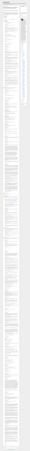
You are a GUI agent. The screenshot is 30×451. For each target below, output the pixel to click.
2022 (22, 46)
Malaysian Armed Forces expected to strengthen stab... (23, 79)
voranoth (5, 195)
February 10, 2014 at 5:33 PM (7, 163)
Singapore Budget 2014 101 (23, 65)
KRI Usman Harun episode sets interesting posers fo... (23, 88)
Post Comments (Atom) (12, 449)
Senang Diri (6, 2)
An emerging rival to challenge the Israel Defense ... (23, 96)
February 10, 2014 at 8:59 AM (7, 91)
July (22, 56)
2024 (22, 44)
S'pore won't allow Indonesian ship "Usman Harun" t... (23, 67)
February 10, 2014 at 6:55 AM (7, 69)
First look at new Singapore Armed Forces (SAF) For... (23, 94)
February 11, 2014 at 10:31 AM (7, 356)
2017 (22, 49)
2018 (22, 48)
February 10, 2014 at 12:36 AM (7, 23)
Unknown (5, 227)
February (23, 60)
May (22, 58)
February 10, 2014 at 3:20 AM (7, 47)
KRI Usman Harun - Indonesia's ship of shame (23, 62)
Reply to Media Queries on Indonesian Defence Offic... (23, 84)
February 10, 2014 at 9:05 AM (7, 99)
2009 (22, 102)
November (23, 53)
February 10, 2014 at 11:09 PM (7, 250)
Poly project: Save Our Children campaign (23, 90)
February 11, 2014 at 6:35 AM (7, 311)
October (23, 54)
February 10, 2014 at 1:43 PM (7, 122)
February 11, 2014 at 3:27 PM (7, 399)
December (23, 52)
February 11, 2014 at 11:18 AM (7, 372)
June (22, 57)
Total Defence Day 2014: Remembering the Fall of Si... (23, 74)
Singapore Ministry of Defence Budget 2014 (23, 63)
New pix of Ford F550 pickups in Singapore (23, 92)
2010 (22, 101)
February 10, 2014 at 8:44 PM (7, 194)
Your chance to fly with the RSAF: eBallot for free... (23, 86)
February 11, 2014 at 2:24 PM (7, 391)
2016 (22, 50)
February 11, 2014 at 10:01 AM (7, 344)
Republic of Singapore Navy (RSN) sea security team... (23, 69)
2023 (22, 45)
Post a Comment (5, 445)
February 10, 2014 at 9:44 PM (7, 226)
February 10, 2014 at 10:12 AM (7, 108)
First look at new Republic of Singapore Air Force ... (23, 81)
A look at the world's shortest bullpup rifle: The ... (23, 72)
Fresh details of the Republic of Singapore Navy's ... (23, 76)
